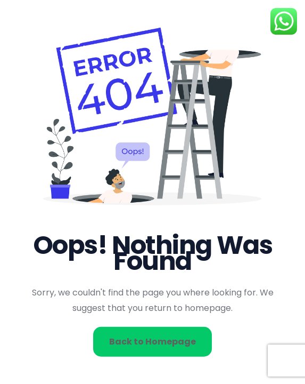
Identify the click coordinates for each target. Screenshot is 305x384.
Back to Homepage (152, 341)
